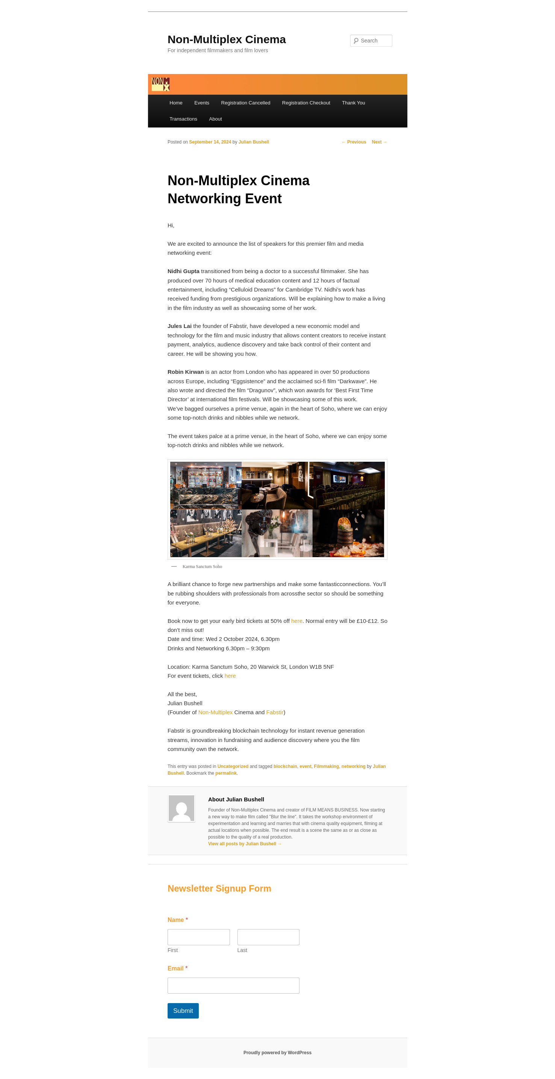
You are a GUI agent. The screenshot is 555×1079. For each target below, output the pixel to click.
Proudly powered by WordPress (277, 1052)
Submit (183, 1010)
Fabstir (275, 712)
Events (201, 103)
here (296, 621)
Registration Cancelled (246, 103)
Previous (354, 142)
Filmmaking (326, 766)
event (305, 766)
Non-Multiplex (215, 712)
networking (354, 766)
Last (242, 950)
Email (178, 968)
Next (379, 142)
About (215, 119)
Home (176, 103)
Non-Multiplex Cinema (227, 39)
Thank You (353, 103)
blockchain (285, 766)
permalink (226, 773)
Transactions (183, 119)
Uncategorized (233, 766)
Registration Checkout (306, 103)
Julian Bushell (254, 142)
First (173, 950)
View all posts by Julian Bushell (245, 843)
